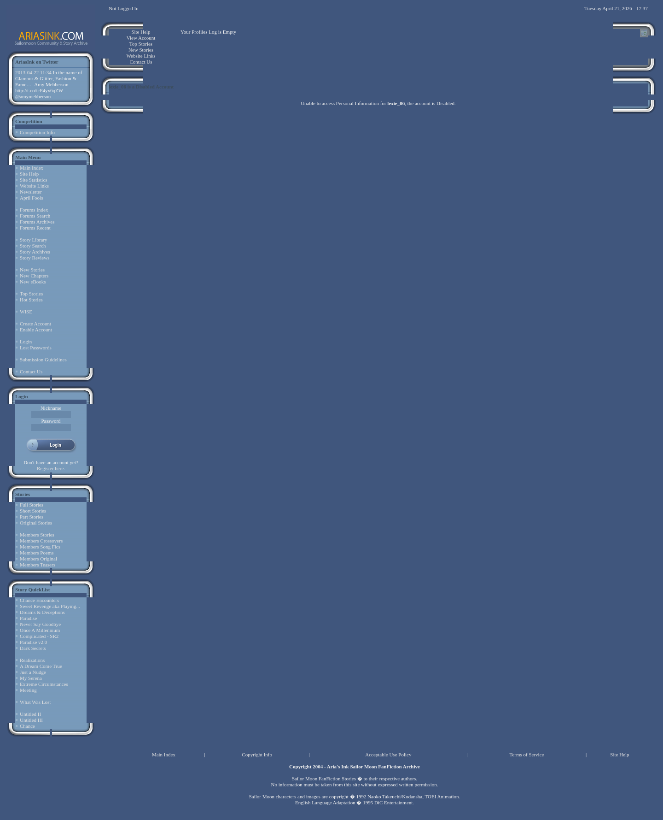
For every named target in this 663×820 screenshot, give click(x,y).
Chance (27, 726)
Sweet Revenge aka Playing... (50, 606)
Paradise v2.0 (33, 642)
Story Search (33, 245)
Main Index (31, 168)
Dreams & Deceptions (42, 612)
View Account (141, 38)
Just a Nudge (33, 672)
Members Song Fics (40, 546)
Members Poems (37, 552)
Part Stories (31, 516)
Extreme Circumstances (44, 684)
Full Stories (31, 504)
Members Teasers (37, 564)
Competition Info (37, 132)
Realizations (32, 660)
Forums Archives (37, 221)
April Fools (31, 198)
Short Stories (33, 510)
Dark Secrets (33, 648)
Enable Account (36, 329)
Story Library (33, 239)
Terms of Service (526, 754)
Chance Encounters (39, 600)
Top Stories (31, 293)
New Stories (32, 269)
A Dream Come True (41, 666)
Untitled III (31, 720)
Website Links (34, 186)
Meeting (28, 690)
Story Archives (35, 251)
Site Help (29, 174)
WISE (26, 311)
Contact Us (31, 371)
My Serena (31, 678)
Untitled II (30, 714)
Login (26, 341)
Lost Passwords (36, 347)
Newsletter (31, 192)
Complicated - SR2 (39, 636)
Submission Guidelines (43, 359)
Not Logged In (124, 8)
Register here (50, 468)
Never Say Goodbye (40, 624)
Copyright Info (257, 754)
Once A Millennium (40, 630)
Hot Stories (31, 299)
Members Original (38, 558)
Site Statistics (33, 180)
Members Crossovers (41, 540)
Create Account (35, 323)
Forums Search (35, 215)
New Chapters (34, 275)
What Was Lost (35, 702)
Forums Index (34, 209)
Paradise (28, 618)
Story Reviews (34, 257)
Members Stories (37, 534)
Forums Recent (35, 227)
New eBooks (33, 281)
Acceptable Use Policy (388, 754)
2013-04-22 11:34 (33, 72)
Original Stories (36, 522)
